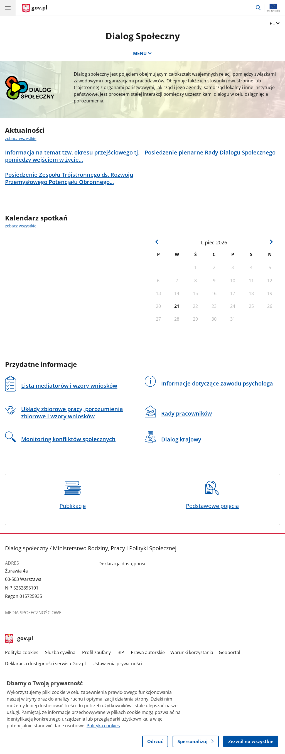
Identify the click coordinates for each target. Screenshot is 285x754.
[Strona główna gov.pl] (34, 8)
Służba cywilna (60, 652)
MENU (142, 53)
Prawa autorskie (148, 652)
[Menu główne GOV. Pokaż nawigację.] (8, 8)
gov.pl (19, 639)
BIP (120, 652)
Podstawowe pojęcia (212, 495)
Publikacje (73, 495)
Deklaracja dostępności (123, 564)
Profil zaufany (96, 652)
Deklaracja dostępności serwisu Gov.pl (45, 663)
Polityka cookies (21, 652)
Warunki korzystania (191, 652)
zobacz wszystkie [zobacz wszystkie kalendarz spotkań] (20, 226)
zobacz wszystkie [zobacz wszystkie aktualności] (20, 138)
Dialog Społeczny (142, 36)
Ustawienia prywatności (117, 663)
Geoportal (229, 652)
